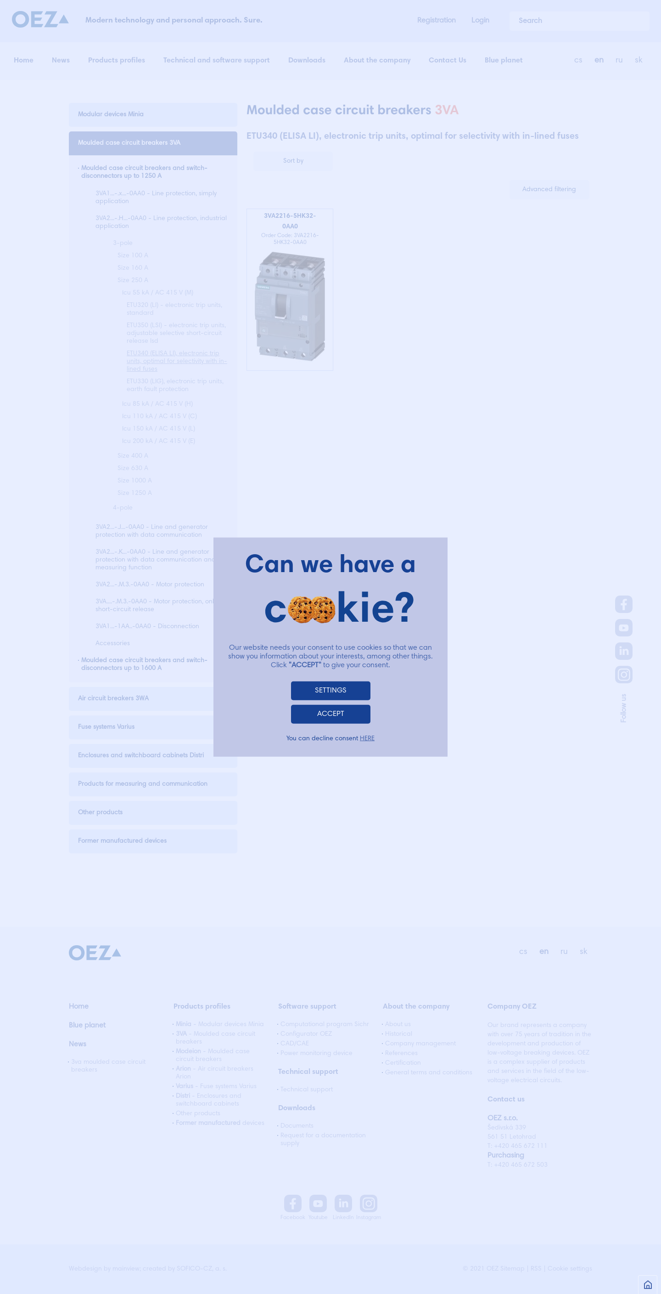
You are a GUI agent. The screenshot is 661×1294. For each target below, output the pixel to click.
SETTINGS (331, 690)
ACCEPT (330, 713)
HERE (367, 738)
